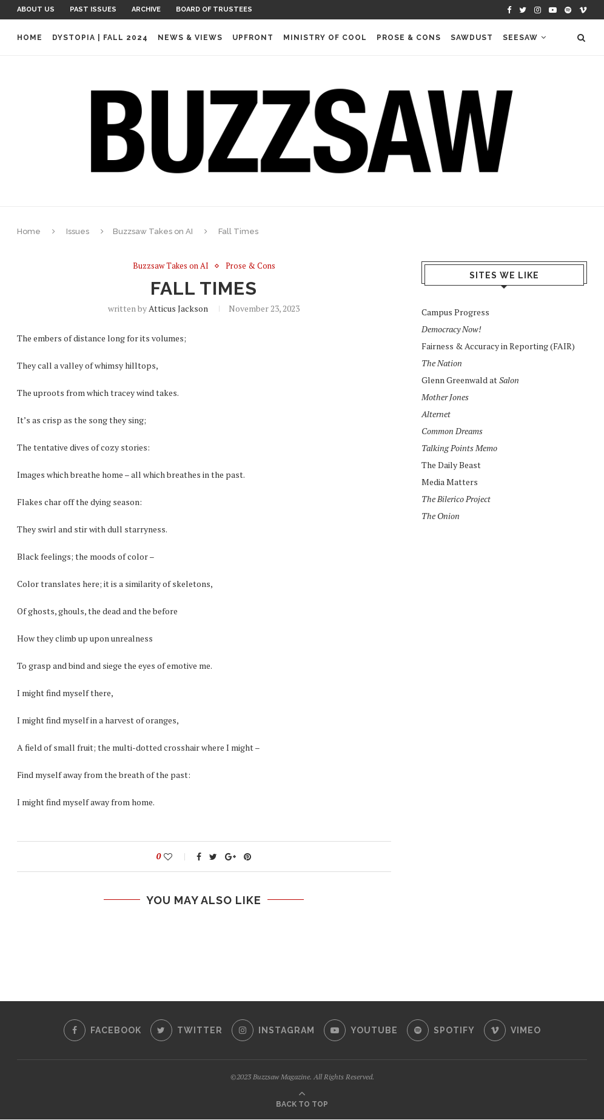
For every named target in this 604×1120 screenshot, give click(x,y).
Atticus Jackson (178, 308)
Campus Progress (455, 312)
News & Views (190, 37)
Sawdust (472, 37)
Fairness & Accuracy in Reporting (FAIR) (498, 346)
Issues (77, 231)
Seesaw (520, 37)
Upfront (252, 37)
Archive (146, 9)
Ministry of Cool (325, 37)
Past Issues (93, 9)
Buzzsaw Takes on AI (153, 231)
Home (29, 37)
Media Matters (449, 482)
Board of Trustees (214, 9)
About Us (36, 9)
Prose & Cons (409, 37)
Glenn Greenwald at (470, 380)
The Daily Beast (451, 465)
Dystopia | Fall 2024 (100, 37)
